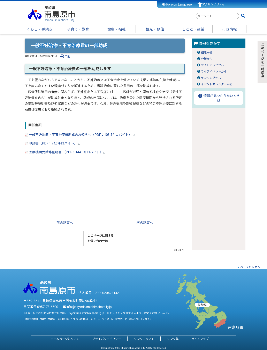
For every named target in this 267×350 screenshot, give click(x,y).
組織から (206, 52)
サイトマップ (200, 339)
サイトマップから (212, 65)
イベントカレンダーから (216, 84)
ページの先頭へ (250, 267)
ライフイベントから (214, 71)
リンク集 (172, 339)
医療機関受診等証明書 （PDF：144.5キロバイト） (65, 152)
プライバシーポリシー (106, 339)
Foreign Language (177, 4)
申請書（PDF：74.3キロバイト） (52, 143)
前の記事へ (64, 223)
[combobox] (217, 16)
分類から (206, 59)
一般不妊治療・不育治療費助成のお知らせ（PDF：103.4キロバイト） (80, 135)
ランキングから (211, 78)
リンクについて (144, 339)
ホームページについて (65, 339)
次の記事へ (145, 223)
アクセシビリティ (213, 4)
